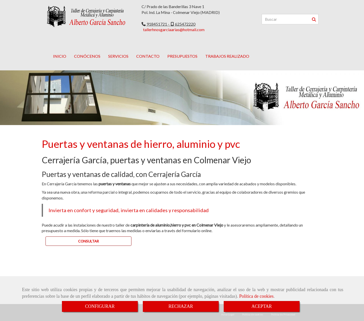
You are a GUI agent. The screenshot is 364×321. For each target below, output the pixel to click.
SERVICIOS (118, 48)
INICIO (59, 48)
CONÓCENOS (87, 48)
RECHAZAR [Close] (180, 306)
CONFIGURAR (100, 306)
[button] (88, 233)
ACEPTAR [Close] (262, 306)
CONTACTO (148, 48)
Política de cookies (256, 296)
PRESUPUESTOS (182, 48)
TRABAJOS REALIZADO (227, 48)
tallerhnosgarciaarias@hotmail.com (173, 29)
